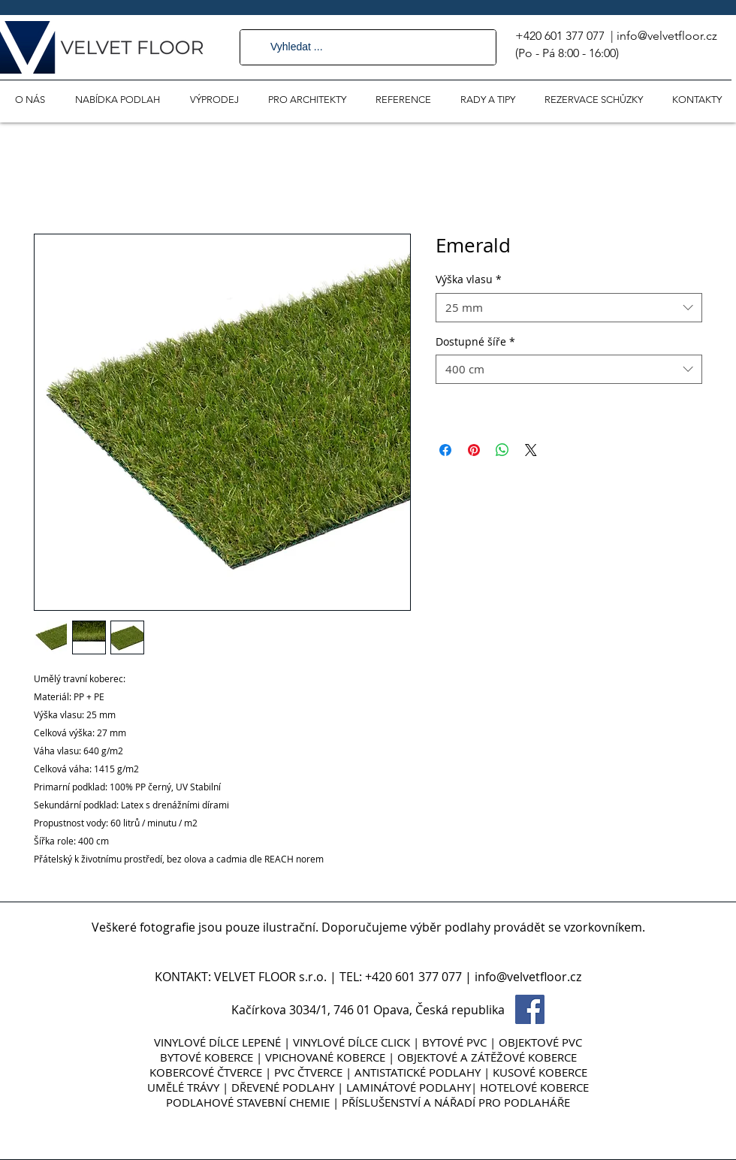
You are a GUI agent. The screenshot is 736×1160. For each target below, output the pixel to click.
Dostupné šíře (475, 341)
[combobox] (569, 307)
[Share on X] (531, 450)
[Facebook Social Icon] (529, 1009)
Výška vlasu (469, 279)
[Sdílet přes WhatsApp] (502, 450)
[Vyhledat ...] (367, 47)
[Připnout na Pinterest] (474, 450)
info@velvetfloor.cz (667, 36)
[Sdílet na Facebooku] (445, 450)
